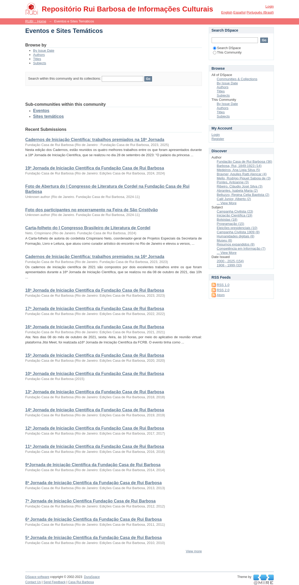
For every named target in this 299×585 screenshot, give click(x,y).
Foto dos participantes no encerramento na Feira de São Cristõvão (91, 210)
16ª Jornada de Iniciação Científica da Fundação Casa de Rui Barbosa (94, 327)
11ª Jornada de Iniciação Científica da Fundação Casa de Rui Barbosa (94, 446)
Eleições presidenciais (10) (237, 228)
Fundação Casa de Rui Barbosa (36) (244, 161)
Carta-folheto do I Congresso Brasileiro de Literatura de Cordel (87, 228)
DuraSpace (92, 577)
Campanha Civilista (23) (235, 211)
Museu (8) (224, 240)
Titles (37, 59)
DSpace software (37, 577)
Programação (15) (230, 224)
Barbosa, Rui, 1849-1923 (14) (239, 166)
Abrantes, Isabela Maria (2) (237, 190)
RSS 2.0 (223, 290)
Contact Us (33, 582)
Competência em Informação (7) (241, 248)
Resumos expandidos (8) (236, 244)
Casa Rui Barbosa (81, 582)
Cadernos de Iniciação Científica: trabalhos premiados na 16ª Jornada (94, 256)
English (227, 12)
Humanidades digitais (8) (236, 236)
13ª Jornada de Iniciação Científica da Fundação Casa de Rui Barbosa (94, 392)
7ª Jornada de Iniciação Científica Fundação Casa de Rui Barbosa (90, 501)
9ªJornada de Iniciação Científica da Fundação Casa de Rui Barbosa (93, 465)
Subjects (39, 63)
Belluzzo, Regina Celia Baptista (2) (243, 195)
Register (218, 139)
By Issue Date (43, 50)
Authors (39, 55)
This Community (227, 52)
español (239, 12)
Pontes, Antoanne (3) (233, 182)
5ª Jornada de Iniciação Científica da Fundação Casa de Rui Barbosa (93, 537)
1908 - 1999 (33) (229, 265)
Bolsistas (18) (227, 219)
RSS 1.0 (223, 285)
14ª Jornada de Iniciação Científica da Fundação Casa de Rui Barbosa (94, 410)
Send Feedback (54, 582)
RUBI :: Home (35, 21)
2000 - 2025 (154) (230, 261)
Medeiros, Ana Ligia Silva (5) (238, 170)
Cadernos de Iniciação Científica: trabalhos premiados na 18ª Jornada (94, 139)
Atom (221, 295)
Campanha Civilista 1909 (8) (238, 232)
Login (270, 6)
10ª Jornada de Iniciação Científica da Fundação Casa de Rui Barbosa (94, 373)
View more (194, 551)
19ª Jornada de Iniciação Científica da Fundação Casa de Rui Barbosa (94, 168)
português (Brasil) (260, 12)
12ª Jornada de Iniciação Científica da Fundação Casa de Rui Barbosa (94, 428)
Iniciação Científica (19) (234, 215)
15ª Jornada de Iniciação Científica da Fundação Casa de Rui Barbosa (94, 355)
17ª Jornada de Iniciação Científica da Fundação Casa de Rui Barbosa (94, 308)
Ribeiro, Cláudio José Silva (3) (240, 186)
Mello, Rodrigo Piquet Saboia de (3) (244, 178)
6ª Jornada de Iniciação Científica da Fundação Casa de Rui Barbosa (93, 519)
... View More (227, 203)
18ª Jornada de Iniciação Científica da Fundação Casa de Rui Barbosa (94, 290)
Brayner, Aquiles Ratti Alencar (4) (242, 174)
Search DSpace (227, 48)
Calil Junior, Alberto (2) (234, 199)
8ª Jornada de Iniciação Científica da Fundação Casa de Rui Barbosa (93, 483)
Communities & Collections (237, 79)
